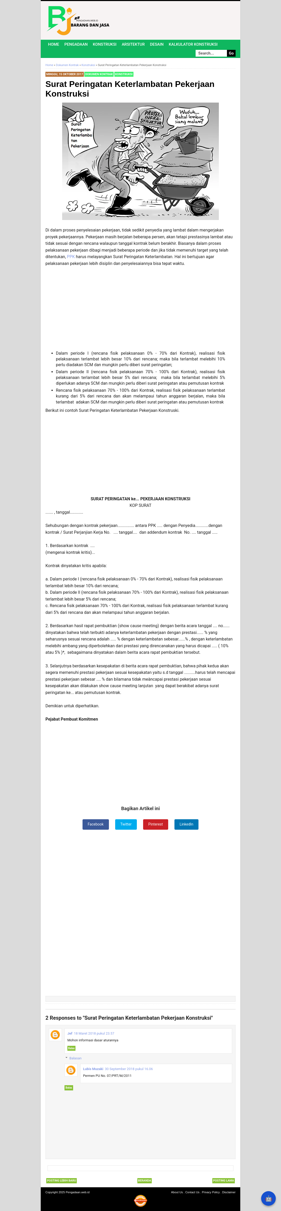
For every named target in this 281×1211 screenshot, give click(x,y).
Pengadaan (76, 44)
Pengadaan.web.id (78, 1192)
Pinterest (155, 824)
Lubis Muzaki (93, 1069)
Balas (71, 1048)
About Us (177, 1192)
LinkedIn (187, 824)
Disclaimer (229, 1192)
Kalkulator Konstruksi (193, 44)
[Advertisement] (140, 308)
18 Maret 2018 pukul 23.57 (94, 1033)
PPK (71, 256)
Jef (69, 1033)
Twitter (126, 824)
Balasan (75, 1058)
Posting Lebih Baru (61, 1180)
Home (53, 44)
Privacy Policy (211, 1192)
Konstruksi (105, 44)
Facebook (96, 824)
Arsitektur (133, 44)
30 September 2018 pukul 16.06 (129, 1069)
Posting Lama (223, 1180)
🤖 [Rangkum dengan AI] (268, 1198)
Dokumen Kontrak (99, 74)
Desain (156, 44)
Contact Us (192, 1192)
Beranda (144, 1180)
